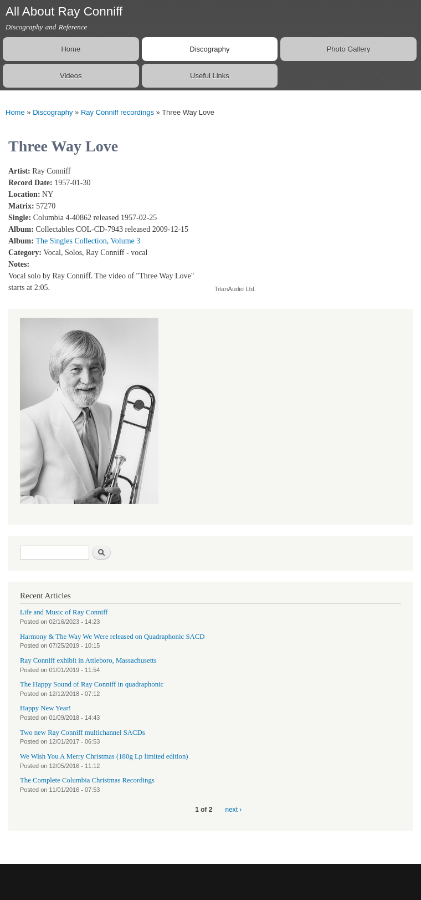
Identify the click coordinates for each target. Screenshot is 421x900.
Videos (71, 76)
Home (70, 49)
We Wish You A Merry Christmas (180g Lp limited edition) (104, 756)
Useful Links (209, 76)
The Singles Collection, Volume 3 (87, 241)
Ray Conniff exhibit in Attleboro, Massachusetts (88, 660)
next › (233, 809)
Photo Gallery (349, 49)
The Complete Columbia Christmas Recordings (87, 780)
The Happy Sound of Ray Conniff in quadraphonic (91, 684)
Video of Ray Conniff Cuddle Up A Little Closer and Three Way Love (303, 219)
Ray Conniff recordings (117, 112)
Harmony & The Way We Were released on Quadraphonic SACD (112, 636)
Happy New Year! (45, 708)
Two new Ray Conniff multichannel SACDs (82, 732)
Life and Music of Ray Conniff (63, 612)
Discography (209, 49)
